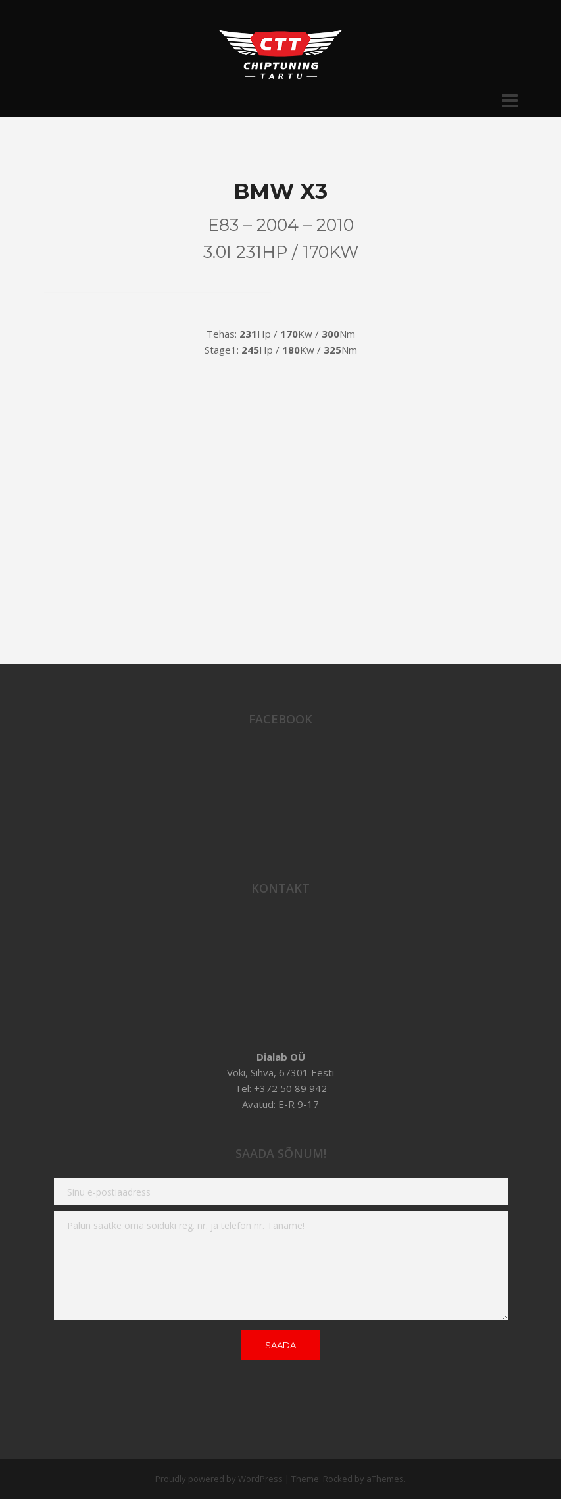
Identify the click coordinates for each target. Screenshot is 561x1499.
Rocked (338, 1479)
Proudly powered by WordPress (219, 1479)
